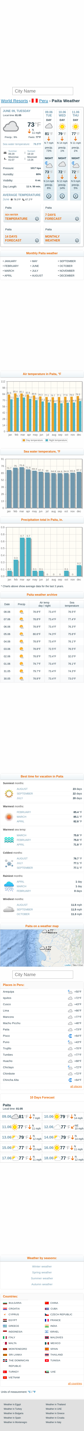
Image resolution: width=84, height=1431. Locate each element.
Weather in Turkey (13, 1409)
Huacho (7, 1061)
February (11, 265)
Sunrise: (12, 151)
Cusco (7, 1004)
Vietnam (14, 1377)
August (37, 275)
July (35, 270)
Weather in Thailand (56, 1404)
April (8, 275)
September (68, 261)
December (67, 275)
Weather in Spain (12, 1418)
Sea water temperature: (16, 144)
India (53, 1326)
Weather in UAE (54, 1409)
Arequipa (8, 991)
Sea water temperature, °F (42, 451)
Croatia (14, 1308)
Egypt (13, 1320)
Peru (43, 100)
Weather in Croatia (55, 1418)
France (55, 1320)
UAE (53, 1371)
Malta (13, 1343)
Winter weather (42, 1266)
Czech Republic (61, 1314)
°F (34, 1391)
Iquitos (7, 997)
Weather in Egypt (12, 1404)
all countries (75, 1383)
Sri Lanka (15, 1354)
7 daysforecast (53, 216)
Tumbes (8, 1054)
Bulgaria (15, 1303)
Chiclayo (8, 1067)
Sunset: (31, 151)
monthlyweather (52, 238)
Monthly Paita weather (42, 253)
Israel (54, 1331)
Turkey (14, 1371)
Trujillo (7, 1048)
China (54, 1303)
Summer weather (42, 1278)
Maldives (56, 1337)
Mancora (8, 1016)
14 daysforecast (13, 238)
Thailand (56, 1354)
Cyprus (14, 1314)
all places (76, 1086)
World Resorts (14, 100)
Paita (6, 1029)
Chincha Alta (11, 1079)
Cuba (54, 1308)
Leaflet (68, 965)
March (9, 270)
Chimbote (9, 1073)
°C (29, 1391)
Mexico (56, 1343)
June (6, 199)
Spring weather (42, 1272)
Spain (54, 1349)
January (10, 261)
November (67, 270)
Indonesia (15, 1331)
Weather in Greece (55, 1413)
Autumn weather (42, 1284)
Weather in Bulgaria (13, 1413)
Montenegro (18, 1349)
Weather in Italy (53, 1422)
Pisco (6, 1035)
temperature (16, 216)
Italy (12, 1337)
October (66, 265)
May (34, 261)
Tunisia (55, 1360)
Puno (6, 1042)
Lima (6, 1010)
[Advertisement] (42, 43)
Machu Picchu (11, 1023)
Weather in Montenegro (15, 1422)
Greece (14, 1326)
